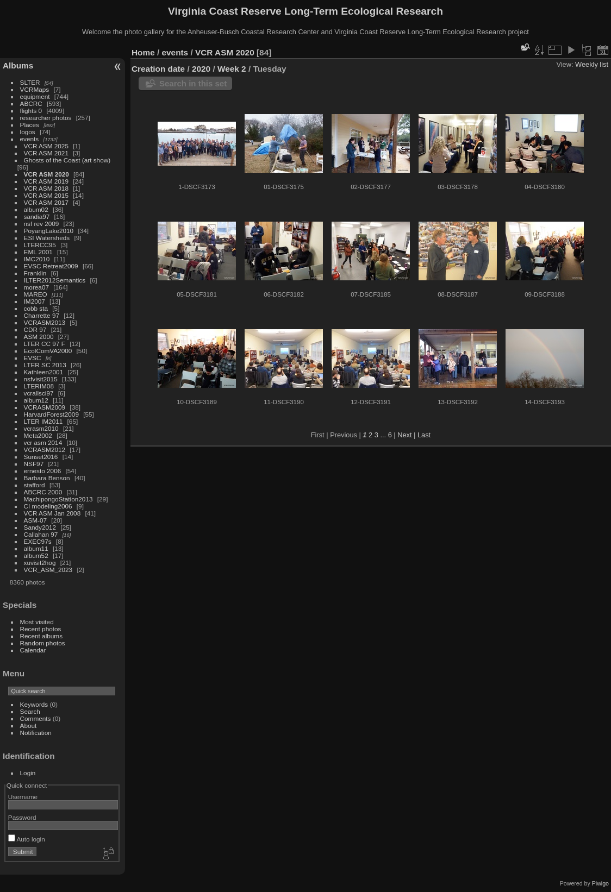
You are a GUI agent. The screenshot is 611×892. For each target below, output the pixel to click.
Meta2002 (38, 435)
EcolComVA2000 (48, 350)
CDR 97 (35, 329)
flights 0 (31, 110)
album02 (36, 209)
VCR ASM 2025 (46, 145)
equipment (35, 96)
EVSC (32, 357)
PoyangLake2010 (49, 230)
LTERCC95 (40, 244)
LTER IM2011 (43, 421)
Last (424, 435)
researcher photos (46, 117)
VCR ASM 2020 (46, 174)
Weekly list (591, 64)
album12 (36, 400)
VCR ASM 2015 (46, 195)
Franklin (35, 273)
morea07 (36, 287)
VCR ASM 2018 (46, 188)
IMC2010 (37, 258)
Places (29, 124)
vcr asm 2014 (43, 442)
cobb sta (36, 308)
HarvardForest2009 (51, 414)
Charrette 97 (41, 315)
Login (28, 772)
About (28, 725)
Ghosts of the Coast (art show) (67, 160)
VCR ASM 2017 (46, 202)
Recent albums (41, 635)
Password (22, 817)
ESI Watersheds (47, 237)
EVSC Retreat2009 (51, 265)
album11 (36, 548)
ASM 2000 (39, 336)
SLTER (30, 82)
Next (404, 435)
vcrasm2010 (41, 428)
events (29, 138)
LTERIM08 (39, 386)
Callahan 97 (41, 534)
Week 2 (231, 68)
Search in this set (193, 83)
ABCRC (31, 103)
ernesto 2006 (42, 470)
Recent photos (40, 628)
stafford (34, 484)
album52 (36, 555)
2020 (201, 68)
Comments (35, 718)
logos (27, 131)
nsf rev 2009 (41, 223)
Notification (36, 732)
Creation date (158, 68)
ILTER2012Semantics (55, 280)
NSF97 (34, 463)
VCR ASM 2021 (46, 152)
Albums (18, 65)
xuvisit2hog (40, 562)
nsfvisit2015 (41, 378)
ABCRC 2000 (43, 491)
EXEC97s (38, 541)
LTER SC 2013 (45, 364)
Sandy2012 (40, 527)
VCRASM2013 (45, 322)
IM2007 (34, 301)
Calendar (33, 650)
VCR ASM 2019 (46, 181)
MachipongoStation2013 (58, 498)
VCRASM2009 (45, 407)
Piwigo (600, 883)
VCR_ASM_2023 (48, 569)
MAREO (35, 294)
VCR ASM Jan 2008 (52, 513)
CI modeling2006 (48, 506)
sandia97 (37, 216)
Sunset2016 (41, 456)
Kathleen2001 (44, 371)
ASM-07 (35, 520)
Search (30, 711)
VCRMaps (34, 89)
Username (23, 796)
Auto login (26, 839)
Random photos (42, 642)
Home (143, 52)
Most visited (37, 621)
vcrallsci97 (39, 393)
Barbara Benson (47, 477)
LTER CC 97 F (44, 343)
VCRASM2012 (45, 449)
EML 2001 (38, 251)
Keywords (34, 704)
